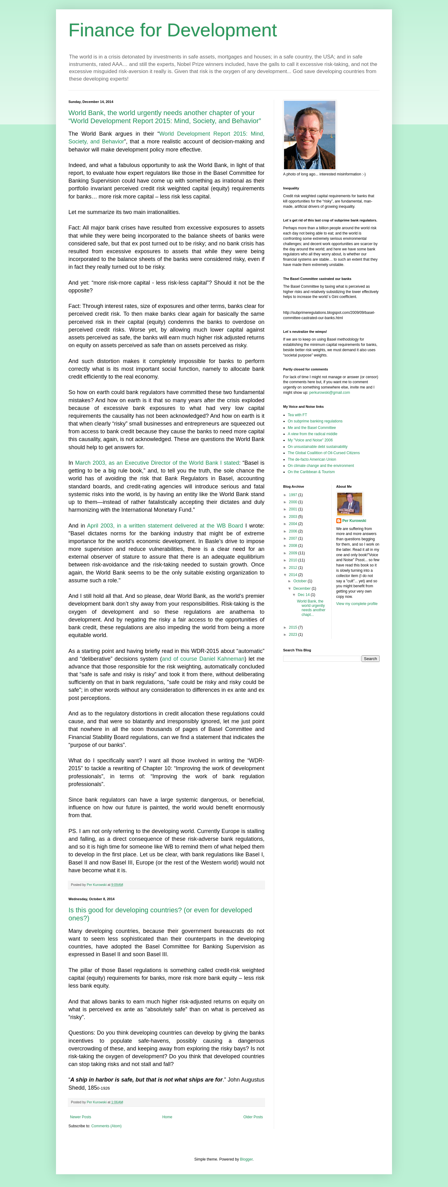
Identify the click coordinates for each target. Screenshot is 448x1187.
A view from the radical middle (312, 434)
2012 (293, 568)
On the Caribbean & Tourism (311, 472)
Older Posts (253, 1117)
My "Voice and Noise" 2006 (310, 440)
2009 (293, 553)
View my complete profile (357, 604)
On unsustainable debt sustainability (318, 447)
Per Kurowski (354, 521)
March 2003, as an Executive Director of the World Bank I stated (157, 463)
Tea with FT (297, 415)
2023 (293, 634)
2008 (293, 545)
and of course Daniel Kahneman (203, 659)
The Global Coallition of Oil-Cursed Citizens (324, 453)
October (300, 581)
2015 (293, 627)
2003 (293, 516)
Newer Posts (80, 1117)
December (302, 588)
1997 (293, 495)
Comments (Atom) (106, 1126)
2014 (293, 575)
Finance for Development (172, 30)
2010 (293, 560)
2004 (293, 524)
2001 (293, 509)
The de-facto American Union (312, 459)
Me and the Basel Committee (312, 428)
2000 (293, 502)
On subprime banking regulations (315, 421)
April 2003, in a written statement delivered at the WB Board (165, 526)
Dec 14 (304, 595)
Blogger (246, 1159)
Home (167, 1117)
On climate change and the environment (321, 465)
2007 (293, 538)
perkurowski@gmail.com (329, 392)
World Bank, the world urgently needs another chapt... (311, 608)
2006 (293, 531)
